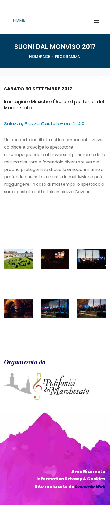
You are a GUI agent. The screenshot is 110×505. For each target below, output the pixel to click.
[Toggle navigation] (96, 21)
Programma (67, 56)
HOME (19, 20)
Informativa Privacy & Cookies (70, 479)
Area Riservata (88, 471)
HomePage (39, 56)
